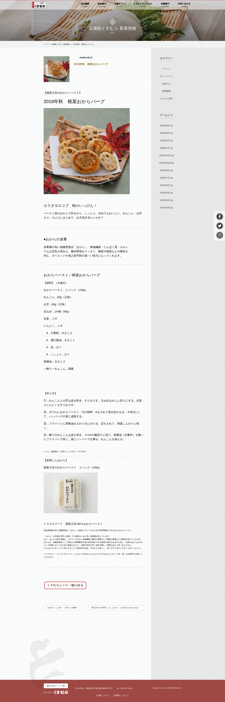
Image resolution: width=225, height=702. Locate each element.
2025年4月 (165, 200)
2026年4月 (165, 125)
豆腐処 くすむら (103, 695)
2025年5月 (165, 192)
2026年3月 (165, 133)
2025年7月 (165, 178)
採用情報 (166, 91)
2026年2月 (165, 140)
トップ (46, 44)
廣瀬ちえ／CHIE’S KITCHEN (73, 451)
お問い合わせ (184, 5)
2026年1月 (165, 148)
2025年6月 (165, 185)
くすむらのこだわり (143, 5)
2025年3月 (165, 207)
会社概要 (85, 5)
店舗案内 (165, 5)
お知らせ (166, 83)
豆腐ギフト (119, 5)
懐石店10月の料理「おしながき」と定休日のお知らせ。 (114, 608)
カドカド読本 (166, 98)
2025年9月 (165, 170)
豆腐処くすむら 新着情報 (61, 44)
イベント (166, 68)
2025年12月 (165, 155)
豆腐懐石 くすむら (121, 695)
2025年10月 (165, 163)
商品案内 (101, 5)
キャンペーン (166, 76)
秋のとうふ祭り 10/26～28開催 (63, 608)
